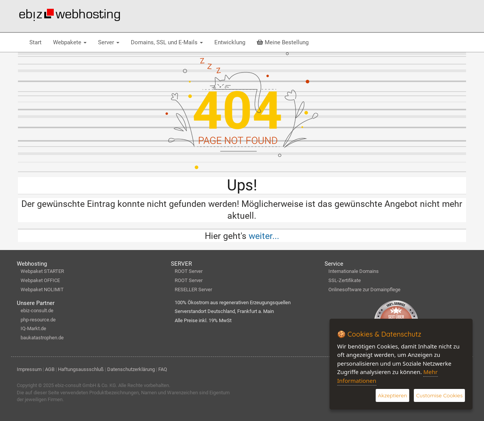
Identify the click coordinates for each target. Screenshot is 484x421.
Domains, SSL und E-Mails (167, 42)
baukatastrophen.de (42, 337)
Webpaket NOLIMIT (42, 289)
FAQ (162, 369)
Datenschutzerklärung (131, 369)
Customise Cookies (439, 395)
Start (35, 42)
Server (108, 42)
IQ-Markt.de (33, 328)
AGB (50, 369)
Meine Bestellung (283, 42)
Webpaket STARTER (42, 271)
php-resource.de (38, 320)
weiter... (264, 236)
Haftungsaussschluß (81, 369)
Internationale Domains (353, 271)
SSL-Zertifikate (344, 280)
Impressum (29, 369)
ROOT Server (189, 271)
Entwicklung (229, 42)
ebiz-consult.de (37, 310)
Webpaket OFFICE (40, 280)
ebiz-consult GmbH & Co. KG (85, 385)
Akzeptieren (392, 395)
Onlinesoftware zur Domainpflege (364, 289)
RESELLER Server (193, 289)
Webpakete (70, 42)
